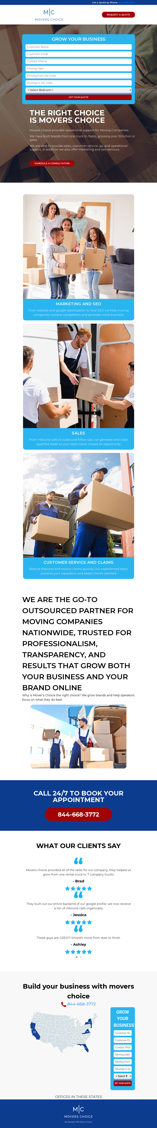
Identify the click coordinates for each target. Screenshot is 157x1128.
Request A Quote (118, 14)
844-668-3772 (126, 2)
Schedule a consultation (52, 163)
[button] (77, 957)
